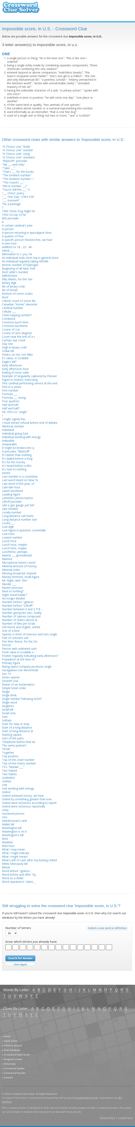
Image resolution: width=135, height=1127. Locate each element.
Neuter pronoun (12, 587)
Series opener (11, 677)
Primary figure (11, 663)
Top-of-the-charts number (19, 763)
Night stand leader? (14, 595)
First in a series (11, 387)
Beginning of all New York (18, 268)
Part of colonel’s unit (15, 638)
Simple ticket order (14, 688)
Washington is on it (14, 831)
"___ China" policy (13, 193)
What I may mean (13, 849)
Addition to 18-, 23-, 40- (17, 247)
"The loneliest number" (17, 175)
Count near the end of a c (18, 336)
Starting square (12, 735)
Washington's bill (13, 835)
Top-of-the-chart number (18, 760)
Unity (5, 810)
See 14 (6, 674)
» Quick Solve (9, 1041)
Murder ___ (9, 584)
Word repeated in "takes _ (18, 882)
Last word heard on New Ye (20, 480)
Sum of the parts (13, 738)
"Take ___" (8, 168)
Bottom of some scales (17, 293)
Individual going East (15, 433)
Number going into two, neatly (21, 613)
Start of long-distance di (17, 731)
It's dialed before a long (17, 458)
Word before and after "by (19, 874)
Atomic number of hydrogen (20, 265)
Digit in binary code (14, 347)
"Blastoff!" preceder (14, 161)
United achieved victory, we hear (23, 795)
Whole (6, 867)
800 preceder (10, 218)
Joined (6, 473)
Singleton (8, 706)
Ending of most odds (15, 372)
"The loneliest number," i (18, 179)
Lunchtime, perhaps (15, 552)
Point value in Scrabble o (18, 652)
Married (7, 559)
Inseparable (9, 444)
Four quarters (11, 401)
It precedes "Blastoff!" (16, 451)
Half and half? (11, 408)
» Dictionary (9, 1064)
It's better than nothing (17, 455)
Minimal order (11, 570)
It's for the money (13, 462)
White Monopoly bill (15, 864)
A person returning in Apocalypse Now (26, 232)
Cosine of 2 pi (11, 329)
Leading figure (11, 494)
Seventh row (10, 681)
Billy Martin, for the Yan (17, 279)
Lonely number (11, 512)
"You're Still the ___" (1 (16, 189)
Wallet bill (8, 824)
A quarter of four (13, 236)
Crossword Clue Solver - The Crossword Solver (21, 9)
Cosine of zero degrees (17, 333)
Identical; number (13, 426)
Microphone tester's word (18, 562)
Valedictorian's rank (14, 821)
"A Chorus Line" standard (18, 157)
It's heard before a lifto (17, 466)
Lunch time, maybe (14, 548)
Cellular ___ (9, 311)
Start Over (20, 964)
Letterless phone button (17, 498)
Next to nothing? (13, 591)
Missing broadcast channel (19, 573)
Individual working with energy (21, 437)
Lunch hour (9, 541)
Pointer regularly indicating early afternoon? (30, 656)
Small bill (7, 709)
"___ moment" (11, 200)
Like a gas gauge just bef (18, 505)
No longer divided (13, 598)
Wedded (7, 842)
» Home (6, 1036)
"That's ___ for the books (18, 172)
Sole (5, 717)
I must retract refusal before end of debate (29, 423)
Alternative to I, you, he (17, 254)
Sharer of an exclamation (18, 684)
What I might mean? (15, 856)
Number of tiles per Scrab (18, 623)
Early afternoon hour (15, 369)
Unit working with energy (18, 788)
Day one (7, 344)
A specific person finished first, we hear (27, 240)
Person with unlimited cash (19, 648)
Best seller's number (15, 272)
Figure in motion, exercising (19, 380)
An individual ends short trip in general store (30, 258)
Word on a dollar (13, 878)
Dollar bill (8, 351)
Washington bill (12, 828)
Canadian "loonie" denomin (19, 304)
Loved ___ (8, 523)
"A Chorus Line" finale (16, 146)
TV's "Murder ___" (13, 767)
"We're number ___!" (15, 186)
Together (8, 752)
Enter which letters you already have (31, 942)
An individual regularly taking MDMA (25, 261)
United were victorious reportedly (23, 806)
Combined (8, 319)
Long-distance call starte (18, 516)
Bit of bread (9, 290)
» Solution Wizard (12, 1045)
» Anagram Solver (12, 1059)
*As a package (11, 204)
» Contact (7, 1077)
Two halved (9, 770)
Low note (8, 534)
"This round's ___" (13, 182)
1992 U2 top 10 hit (14, 215)
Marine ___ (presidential (17, 555)
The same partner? (14, 745)
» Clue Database (11, 1050)
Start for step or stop (15, 724)
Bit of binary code (13, 286)
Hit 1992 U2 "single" (15, 412)
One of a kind (10, 631)
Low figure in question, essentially (24, 530)
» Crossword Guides (13, 1068)
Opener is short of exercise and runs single (29, 634)
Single (6, 691)
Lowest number (12, 537)
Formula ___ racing (14, 397)
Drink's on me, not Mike (17, 354)
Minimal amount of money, (19, 566)
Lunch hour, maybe (14, 544)
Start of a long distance (17, 727)
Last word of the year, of (18, 484)
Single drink (9, 695)
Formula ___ (9, 394)
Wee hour (8, 846)
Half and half (10, 405)
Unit (4, 785)
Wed (5, 839)
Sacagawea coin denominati (20, 670)
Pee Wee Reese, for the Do (19, 641)
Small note (9, 713)
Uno (4, 817)
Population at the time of (18, 659)
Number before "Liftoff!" (18, 605)
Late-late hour (11, 487)
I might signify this (13, 419)
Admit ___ (8, 250)
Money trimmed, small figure (20, 577)
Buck (5, 297)
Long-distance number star (19, 519)
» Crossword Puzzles (14, 1073)
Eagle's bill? (9, 362)
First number (10, 390)
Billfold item (9, 276)
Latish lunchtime (12, 491)
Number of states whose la (19, 620)
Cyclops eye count (14, 340)
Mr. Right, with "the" (15, 580)
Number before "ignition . (18, 602)
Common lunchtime (15, 326)
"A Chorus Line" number (17, 150)
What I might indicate (15, 853)
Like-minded (10, 509)
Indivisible (8, 440)
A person (8, 229)
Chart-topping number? (17, 315)
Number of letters (18, 928)
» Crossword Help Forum (16, 1054)
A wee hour (9, 243)
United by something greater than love (27, 799)
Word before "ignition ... (17, 871)
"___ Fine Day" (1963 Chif (18, 197)
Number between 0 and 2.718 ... (22, 609)
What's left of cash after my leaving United (29, 860)
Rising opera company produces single (27, 666)
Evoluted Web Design (86, 1098)
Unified (6, 781)
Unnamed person (13, 813)
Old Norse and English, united (21, 627)
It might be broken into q (18, 448)
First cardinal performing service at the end (29, 383)
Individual (8, 430)
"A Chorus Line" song (16, 154)
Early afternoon (12, 365)
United (6, 792)
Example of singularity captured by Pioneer (29, 376)
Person (6, 645)
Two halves (9, 774)
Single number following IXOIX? (22, 699)
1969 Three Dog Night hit (18, 211)
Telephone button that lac (18, 742)
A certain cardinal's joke (17, 225)
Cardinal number (12, 308)
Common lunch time (15, 322)
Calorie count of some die (18, 301)
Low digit (8, 527)
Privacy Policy (107, 1118)
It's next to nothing (14, 469)
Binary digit (9, 283)
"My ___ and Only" (13, 164)
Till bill (6, 749)
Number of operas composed (21, 616)
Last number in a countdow (19, 476)
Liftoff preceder (12, 501)
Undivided (8, 778)
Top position (10, 756)
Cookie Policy (125, 1118)
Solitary (7, 720)
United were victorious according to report (29, 803)
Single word (9, 702)
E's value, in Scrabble (15, 358)
